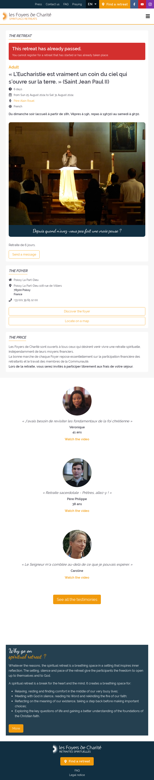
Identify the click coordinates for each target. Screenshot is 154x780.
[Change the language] (92, 4)
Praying (77, 4)
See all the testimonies (77, 599)
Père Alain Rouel (24, 100)
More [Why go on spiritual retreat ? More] (16, 728)
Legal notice (77, 775)
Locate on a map (77, 321)
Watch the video (77, 439)
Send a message (24, 254)
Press (38, 4)
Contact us (53, 4)
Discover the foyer (77, 311)
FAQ (65, 4)
